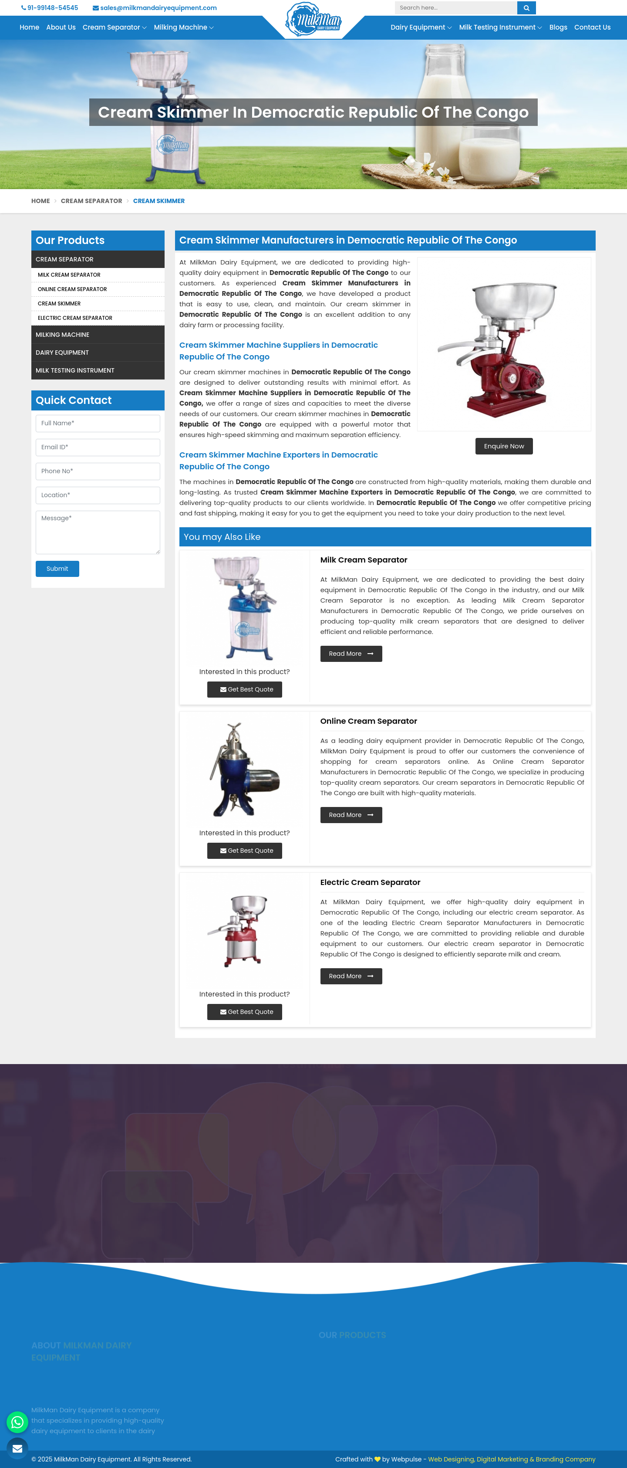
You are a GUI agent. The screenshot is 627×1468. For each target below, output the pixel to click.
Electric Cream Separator (75, 318)
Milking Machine (184, 28)
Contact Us (592, 27)
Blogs (558, 27)
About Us (61, 27)
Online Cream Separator (72, 289)
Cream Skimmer (59, 303)
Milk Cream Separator (69, 274)
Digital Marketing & (505, 1459)
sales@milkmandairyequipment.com (155, 7)
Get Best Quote (246, 689)
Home (29, 27)
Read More (351, 653)
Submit (57, 568)
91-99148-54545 (49, 7)
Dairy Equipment (421, 28)
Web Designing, (451, 1459)
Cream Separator (115, 28)
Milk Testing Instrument (501, 28)
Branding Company (566, 1459)
